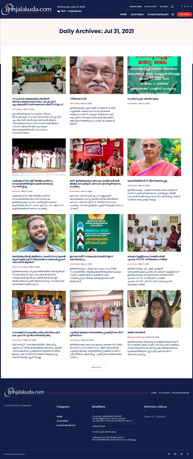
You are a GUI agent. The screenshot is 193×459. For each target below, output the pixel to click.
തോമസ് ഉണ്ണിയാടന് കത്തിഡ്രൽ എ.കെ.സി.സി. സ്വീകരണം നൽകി (147, 258)
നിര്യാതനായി (78, 98)
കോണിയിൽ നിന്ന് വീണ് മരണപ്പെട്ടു (147, 180)
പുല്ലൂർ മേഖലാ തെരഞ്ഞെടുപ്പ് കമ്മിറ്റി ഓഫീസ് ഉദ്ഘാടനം (96, 334)
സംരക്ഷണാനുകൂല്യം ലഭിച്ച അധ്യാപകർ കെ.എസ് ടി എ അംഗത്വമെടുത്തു (36, 334)
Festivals (16, 191)
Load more (96, 367)
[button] (172, 6)
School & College (20, 267)
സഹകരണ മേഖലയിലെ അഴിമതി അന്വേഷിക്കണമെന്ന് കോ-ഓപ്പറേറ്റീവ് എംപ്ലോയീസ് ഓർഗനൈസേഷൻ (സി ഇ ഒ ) (37, 101)
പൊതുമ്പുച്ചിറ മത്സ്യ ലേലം (143, 98)
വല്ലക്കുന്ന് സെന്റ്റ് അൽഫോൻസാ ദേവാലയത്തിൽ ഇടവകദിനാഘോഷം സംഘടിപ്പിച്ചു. (32, 183)
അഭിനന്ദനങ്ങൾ (136, 332)
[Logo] (16, 9)
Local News (17, 109)
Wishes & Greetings (136, 337)
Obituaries (75, 104)
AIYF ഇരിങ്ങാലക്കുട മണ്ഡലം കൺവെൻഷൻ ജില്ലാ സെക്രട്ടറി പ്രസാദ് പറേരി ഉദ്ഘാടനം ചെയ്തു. (95, 183)
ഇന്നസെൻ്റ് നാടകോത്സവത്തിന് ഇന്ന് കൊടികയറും (91, 258)
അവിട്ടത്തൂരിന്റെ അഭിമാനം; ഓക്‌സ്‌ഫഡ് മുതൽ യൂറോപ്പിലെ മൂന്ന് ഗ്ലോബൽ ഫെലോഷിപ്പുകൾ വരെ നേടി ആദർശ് (38, 259)
